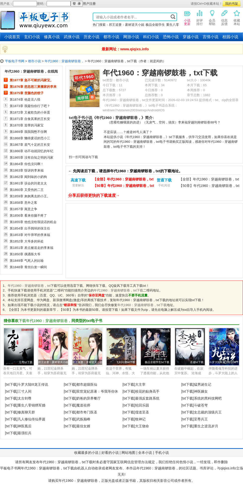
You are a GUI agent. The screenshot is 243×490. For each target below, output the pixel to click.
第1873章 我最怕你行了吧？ (30, 106)
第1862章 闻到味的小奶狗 (28, 176)
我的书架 (231, 3)
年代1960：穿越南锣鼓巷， (64, 61)
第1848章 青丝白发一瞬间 (28, 267)
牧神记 (140, 419)
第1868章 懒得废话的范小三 (30, 138)
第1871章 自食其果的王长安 (30, 118)
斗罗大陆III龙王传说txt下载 (225, 362)
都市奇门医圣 (86, 412)
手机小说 (162, 453)
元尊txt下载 (25, 362)
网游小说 (131, 37)
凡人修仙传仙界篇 (31, 419)
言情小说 (210, 37)
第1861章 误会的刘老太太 (28, 183)
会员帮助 (212, 17)
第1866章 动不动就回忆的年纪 (31, 151)
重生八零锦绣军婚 (31, 405)
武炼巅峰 (83, 419)
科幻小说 (151, 37)
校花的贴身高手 (147, 391)
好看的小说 (110, 453)
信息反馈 (224, 17)
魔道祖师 (83, 405)
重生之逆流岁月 (206, 426)
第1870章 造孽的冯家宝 (27, 125)
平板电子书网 (14, 61)
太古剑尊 (24, 398)
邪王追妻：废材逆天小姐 (126, 25)
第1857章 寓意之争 (23, 209)
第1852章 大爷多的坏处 (27, 241)
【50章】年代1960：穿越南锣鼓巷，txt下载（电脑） (123, 186)
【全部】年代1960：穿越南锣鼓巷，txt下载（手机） (209, 179)
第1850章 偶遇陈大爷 (25, 254)
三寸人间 (24, 391)
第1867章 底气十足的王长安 (30, 144)
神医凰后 (24, 426)
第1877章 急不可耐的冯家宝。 (31, 80)
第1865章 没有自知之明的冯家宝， (31, 157)
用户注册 (89, 3)
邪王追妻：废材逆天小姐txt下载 (57, 362)
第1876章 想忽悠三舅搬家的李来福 (33, 86)
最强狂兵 (24, 433)
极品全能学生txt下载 (157, 362)
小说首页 (12, 37)
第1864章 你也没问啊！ (27, 164)
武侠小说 (72, 37)
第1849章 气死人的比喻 (27, 260)
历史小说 (91, 37)
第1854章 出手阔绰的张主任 (30, 228)
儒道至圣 (142, 412)
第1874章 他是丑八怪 (25, 99)
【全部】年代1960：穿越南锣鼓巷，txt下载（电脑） (123, 179)
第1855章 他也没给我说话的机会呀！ (33, 222)
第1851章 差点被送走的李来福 (31, 247)
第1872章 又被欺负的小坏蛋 (30, 112)
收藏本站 (237, 17)
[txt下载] (11, 384)
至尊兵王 (201, 419)
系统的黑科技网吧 (208, 398)
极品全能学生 (155, 25)
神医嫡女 (201, 391)
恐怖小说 (171, 37)
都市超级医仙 (86, 384)
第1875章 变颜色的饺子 (27, 93)
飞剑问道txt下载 (125, 362)
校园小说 (230, 37)
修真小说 (52, 37)
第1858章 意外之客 (23, 202)
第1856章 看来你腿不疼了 (28, 215)
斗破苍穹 (201, 405)
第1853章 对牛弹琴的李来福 (30, 234)
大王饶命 (142, 426)
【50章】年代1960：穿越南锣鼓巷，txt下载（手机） (209, 186)
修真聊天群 (26, 412)
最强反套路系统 (147, 398)
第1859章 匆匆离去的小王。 (30, 196)
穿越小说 (191, 37)
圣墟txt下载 (197, 362)
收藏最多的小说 (86, 453)
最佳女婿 (83, 426)
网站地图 (128, 453)
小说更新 (187, 17)
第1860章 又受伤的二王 (27, 189)
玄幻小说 (32, 37)
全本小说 (145, 453)
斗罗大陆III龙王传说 (33, 384)
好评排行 (200, 17)
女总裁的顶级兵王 (208, 412)
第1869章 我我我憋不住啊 (28, 131)
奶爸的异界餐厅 (88, 398)
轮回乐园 (142, 405)
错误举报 (70, 305)
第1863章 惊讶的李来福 (27, 170)
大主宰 (140, 384)
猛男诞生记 (202, 384)
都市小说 (111, 37)
